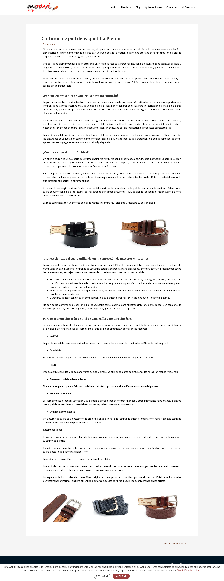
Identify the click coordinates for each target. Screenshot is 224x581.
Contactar (171, 7)
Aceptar (121, 576)
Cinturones (49, 44)
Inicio (113, 7)
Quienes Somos (153, 7)
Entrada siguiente (174, 543)
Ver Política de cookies (189, 570)
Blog (138, 7)
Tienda (124, 7)
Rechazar (102, 576)
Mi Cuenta (187, 7)
